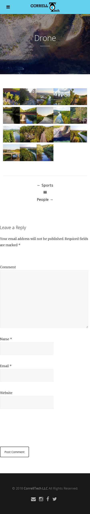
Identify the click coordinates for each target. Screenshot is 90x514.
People (45, 199)
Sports (45, 185)
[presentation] (30, 427)
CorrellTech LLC (36, 488)
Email (6, 366)
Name (6, 339)
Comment (8, 267)
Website (6, 393)
